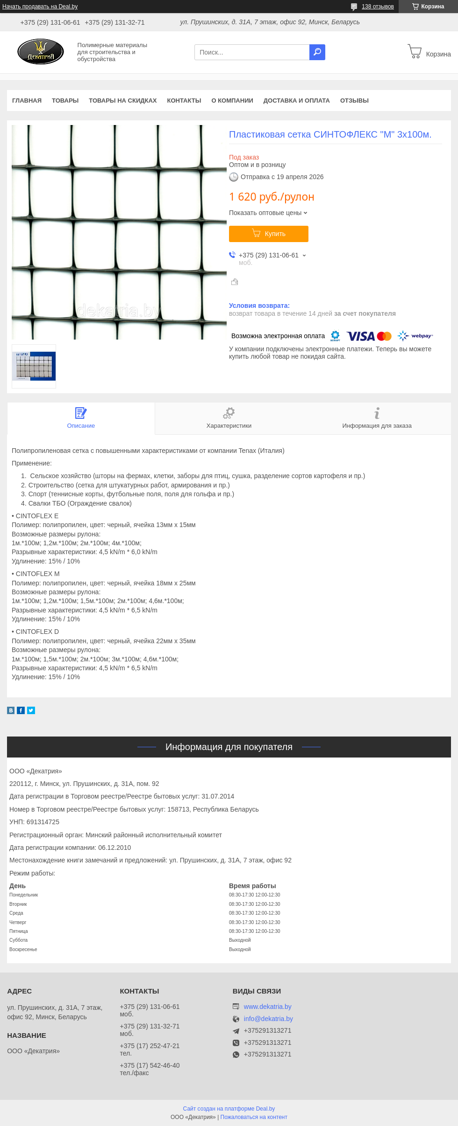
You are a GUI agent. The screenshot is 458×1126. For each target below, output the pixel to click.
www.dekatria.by (268, 1006)
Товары (65, 100)
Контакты (184, 100)
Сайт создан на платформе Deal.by (229, 1108)
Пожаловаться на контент (254, 1117)
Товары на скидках (123, 100)
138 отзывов (378, 6)
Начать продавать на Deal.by (40, 6)
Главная (27, 100)
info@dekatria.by (268, 1018)
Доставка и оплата (297, 100)
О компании (232, 100)
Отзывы (354, 100)
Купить (275, 233)
